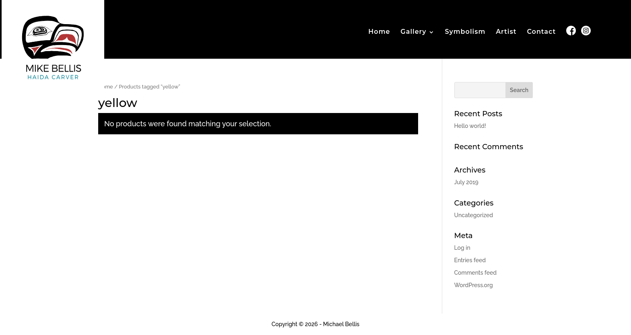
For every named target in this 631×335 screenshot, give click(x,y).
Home (379, 32)
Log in (462, 248)
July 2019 (466, 182)
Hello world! (470, 126)
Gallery (413, 32)
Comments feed (475, 272)
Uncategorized (473, 215)
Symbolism (465, 32)
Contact (541, 32)
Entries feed (470, 260)
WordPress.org (473, 285)
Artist (506, 32)
